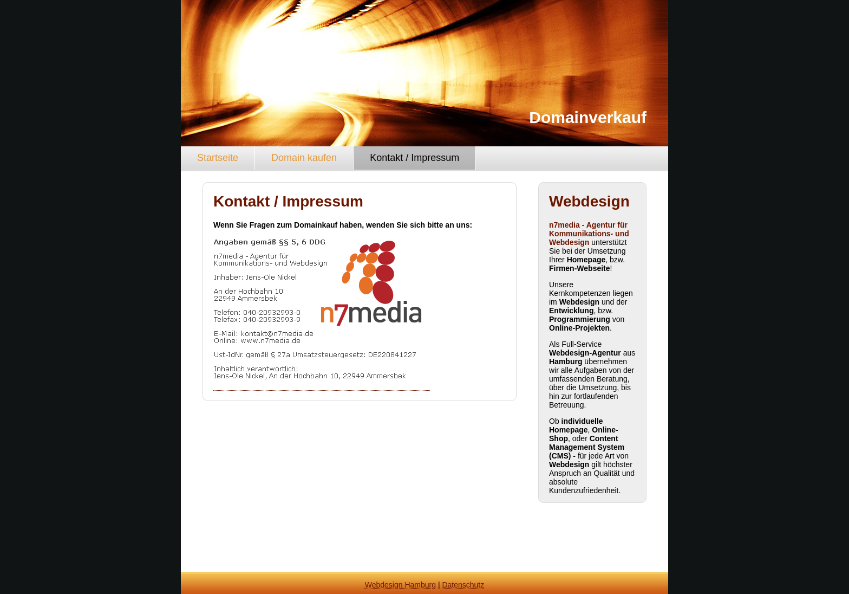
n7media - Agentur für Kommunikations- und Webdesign (589, 234)
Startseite (217, 157)
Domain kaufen (304, 157)
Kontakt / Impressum (414, 157)
